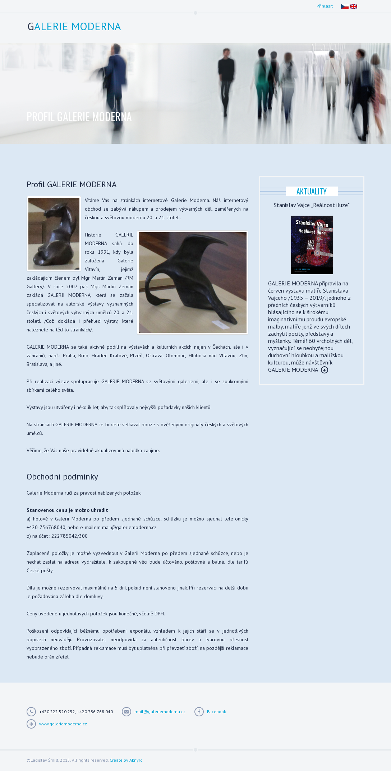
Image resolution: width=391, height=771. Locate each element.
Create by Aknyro (126, 760)
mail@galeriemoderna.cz (159, 711)
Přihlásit (325, 6)
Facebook (216, 711)
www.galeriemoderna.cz (63, 723)
